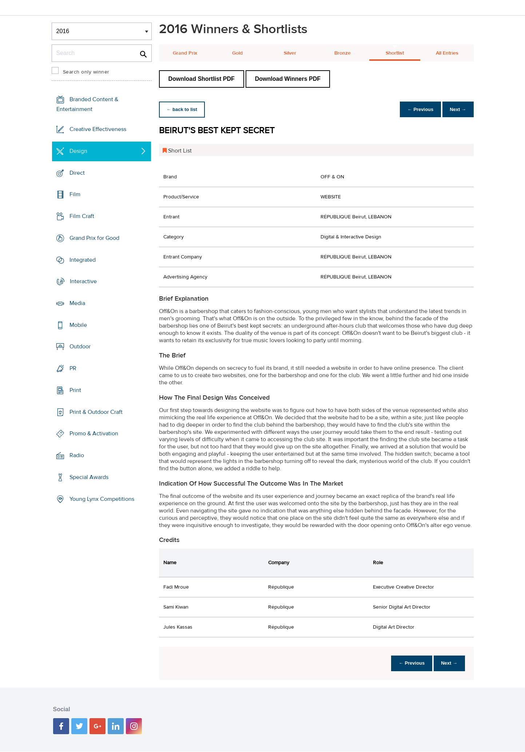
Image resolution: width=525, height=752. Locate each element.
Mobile (78, 325)
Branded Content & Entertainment (87, 104)
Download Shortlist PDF (201, 79)
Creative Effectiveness (97, 129)
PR (72, 368)
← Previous (416, 109)
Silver (290, 53)
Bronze (342, 53)
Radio (76, 455)
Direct (77, 172)
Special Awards (88, 477)
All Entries (447, 53)
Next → (457, 109)
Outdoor (80, 346)
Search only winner (86, 72)
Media (77, 303)
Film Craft (81, 216)
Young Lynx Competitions (101, 498)
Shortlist (395, 53)
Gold (237, 53)
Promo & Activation (93, 433)
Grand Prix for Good (94, 238)
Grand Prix (185, 53)
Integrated (82, 259)
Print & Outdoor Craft (96, 412)
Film (74, 194)
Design (78, 151)
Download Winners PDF (288, 79)
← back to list (183, 109)
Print (75, 390)
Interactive (83, 281)
